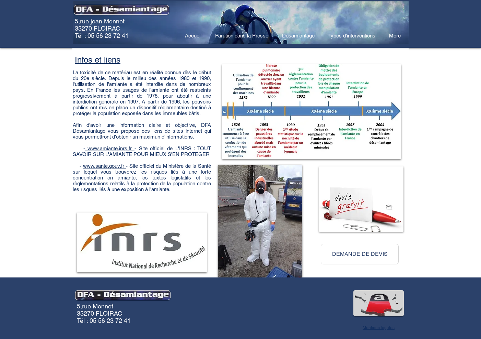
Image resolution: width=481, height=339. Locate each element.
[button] (360, 254)
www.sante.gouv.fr (104, 166)
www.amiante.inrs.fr (109, 148)
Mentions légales (379, 327)
